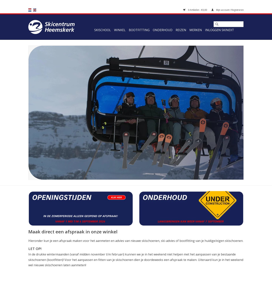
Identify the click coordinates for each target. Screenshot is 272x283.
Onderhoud (162, 30)
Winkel (120, 30)
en (34, 10)
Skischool (102, 30)
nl (29, 10)
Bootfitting (139, 30)
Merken (195, 30)
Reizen (181, 30)
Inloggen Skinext (219, 30)
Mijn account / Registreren (227, 10)
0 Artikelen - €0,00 (195, 10)
